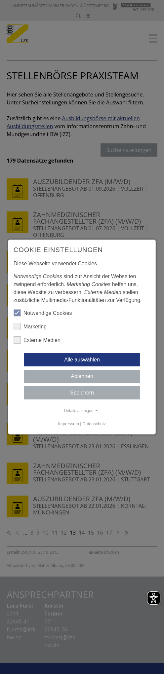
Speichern (82, 392)
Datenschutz (94, 423)
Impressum (68, 423)
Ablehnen (82, 376)
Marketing (30, 326)
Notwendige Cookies (43, 313)
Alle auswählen (82, 359)
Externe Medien (37, 340)
